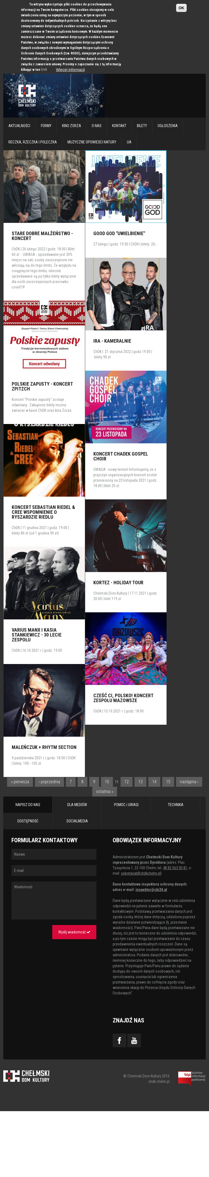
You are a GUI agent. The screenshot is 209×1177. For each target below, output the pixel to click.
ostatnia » (104, 791)
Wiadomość (53, 900)
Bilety (142, 126)
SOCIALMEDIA (77, 821)
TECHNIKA (175, 805)
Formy (46, 126)
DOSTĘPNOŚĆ (27, 821)
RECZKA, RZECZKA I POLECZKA (32, 142)
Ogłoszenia (168, 126)
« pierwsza (20, 781)
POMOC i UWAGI (126, 805)
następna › (189, 781)
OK (181, 8)
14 (154, 781)
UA (129, 142)
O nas (97, 126)
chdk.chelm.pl (159, 1081)
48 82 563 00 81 (175, 868)
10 (107, 781)
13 (140, 781)
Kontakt (119, 126)
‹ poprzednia (49, 781)
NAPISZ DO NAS (28, 805)
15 (168, 781)
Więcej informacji (70, 69)
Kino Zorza (71, 126)
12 (126, 781)
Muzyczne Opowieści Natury (91, 142)
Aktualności (19, 126)
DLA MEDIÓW (77, 805)
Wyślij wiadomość (74, 932)
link (44, 69)
